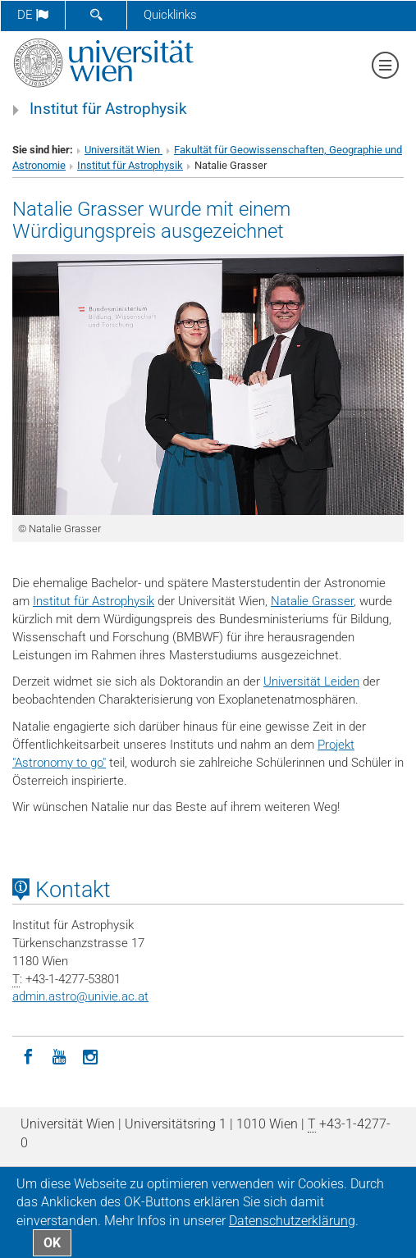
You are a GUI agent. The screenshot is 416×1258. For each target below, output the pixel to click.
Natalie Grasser (312, 601)
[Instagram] (90, 1055)
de (32, 14)
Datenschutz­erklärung (292, 1220)
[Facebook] (27, 1055)
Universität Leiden (311, 681)
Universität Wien (123, 150)
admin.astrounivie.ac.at (80, 996)
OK (52, 1243)
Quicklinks (170, 14)
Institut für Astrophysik (108, 109)
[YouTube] (59, 1055)
